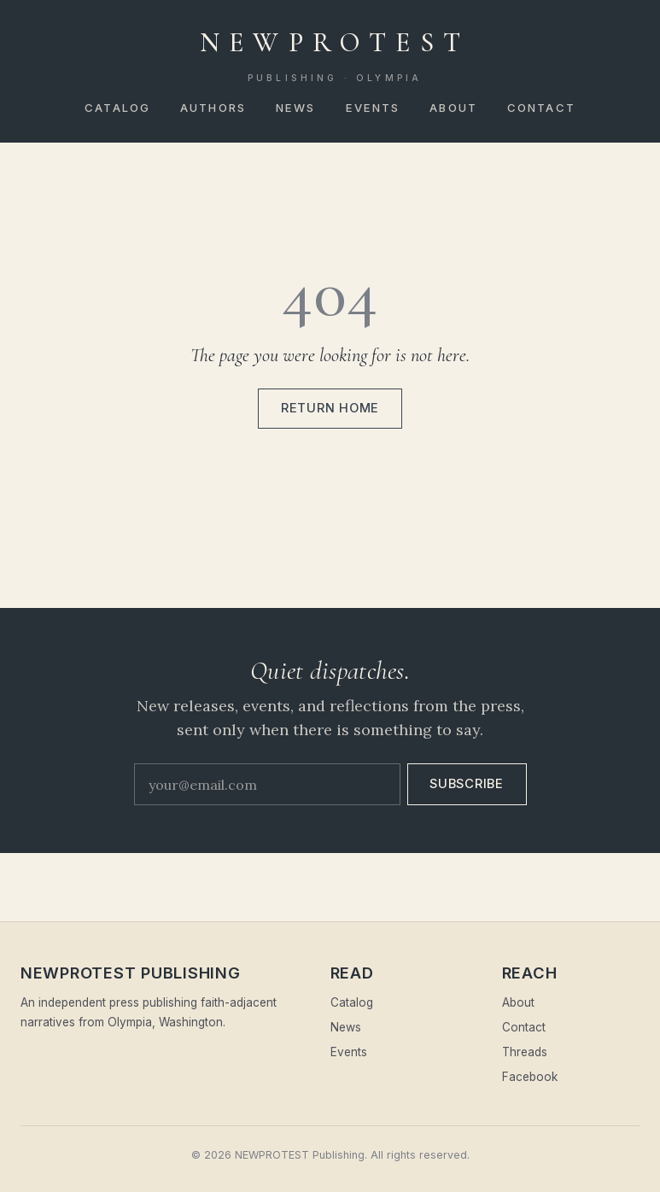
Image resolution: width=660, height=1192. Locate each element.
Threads (524, 1052)
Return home (330, 408)
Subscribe (466, 784)
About (453, 107)
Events (373, 107)
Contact (541, 107)
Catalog (117, 107)
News (295, 107)
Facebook (530, 1077)
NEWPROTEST (335, 55)
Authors (213, 107)
